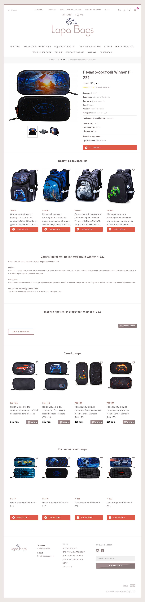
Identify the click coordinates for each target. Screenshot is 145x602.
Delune (58, 52)
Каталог (52, 10)
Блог (107, 10)
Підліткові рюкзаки (65, 47)
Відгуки (79, 15)
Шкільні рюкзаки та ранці (37, 47)
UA (119, 10)
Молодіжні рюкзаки (90, 47)
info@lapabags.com (45, 556)
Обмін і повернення (73, 559)
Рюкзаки (15, 47)
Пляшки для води (42, 52)
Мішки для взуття (124, 47)
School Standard (75, 52)
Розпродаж (106, 52)
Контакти (66, 15)
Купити (32, 422)
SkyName (92, 52)
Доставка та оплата (70, 10)
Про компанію (93, 10)
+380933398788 (43, 549)
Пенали (108, 47)
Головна (39, 10)
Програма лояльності (74, 552)
